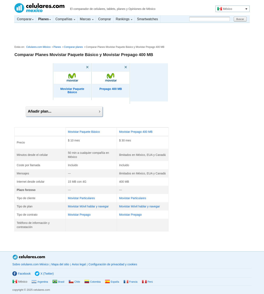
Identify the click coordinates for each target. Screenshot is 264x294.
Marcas (86, 19)
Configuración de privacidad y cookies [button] (112, 264)
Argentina (40, 281)
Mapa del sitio (60, 264)
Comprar (104, 19)
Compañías (65, 19)
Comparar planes (73, 47)
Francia (131, 281)
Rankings (124, 19)
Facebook (21, 273)
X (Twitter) (44, 273)
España (112, 281)
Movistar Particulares (81, 198)
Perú (147, 281)
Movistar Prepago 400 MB (135, 131)
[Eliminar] (81, 67)
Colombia (92, 281)
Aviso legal (79, 264)
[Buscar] (209, 19)
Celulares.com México (39, 8)
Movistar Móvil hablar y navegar (88, 206)
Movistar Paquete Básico (72, 90)
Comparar (25, 19)
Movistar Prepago (79, 214)
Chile (74, 281)
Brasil (58, 281)
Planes (57, 47)
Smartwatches (147, 19)
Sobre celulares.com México (30, 264)
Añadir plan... (64, 111)
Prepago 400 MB (110, 89)
